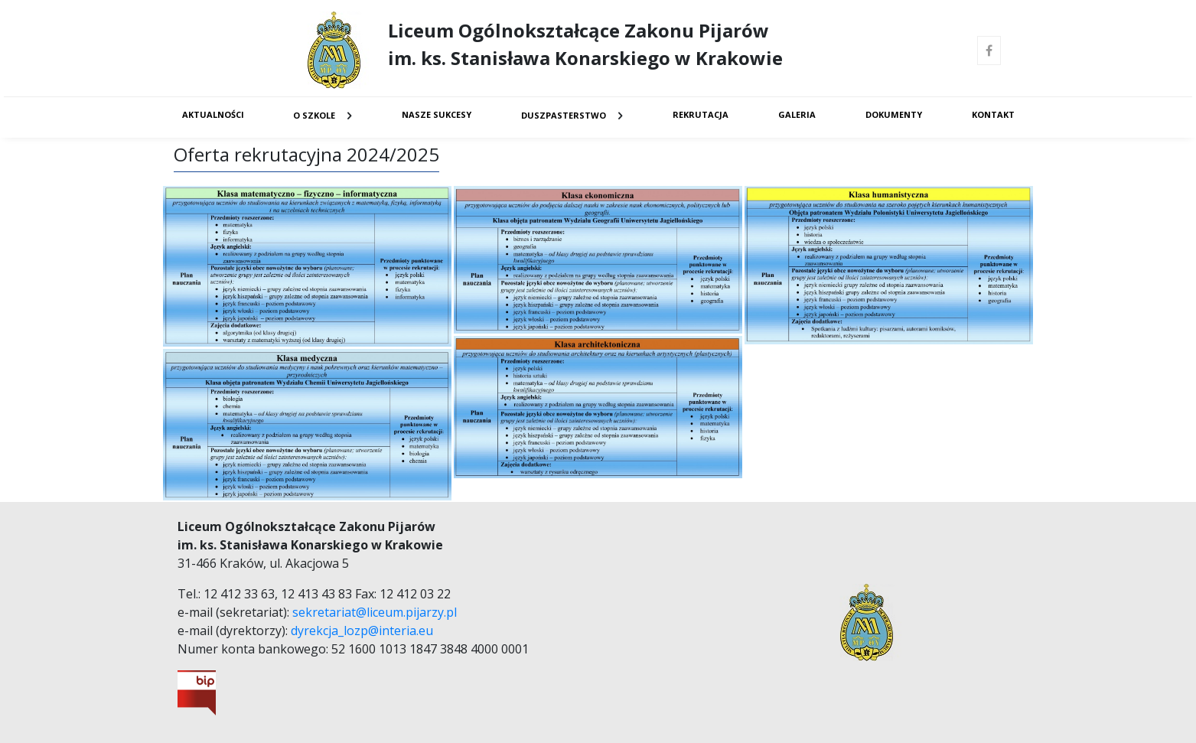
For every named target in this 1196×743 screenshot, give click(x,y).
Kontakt (993, 114)
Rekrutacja (700, 114)
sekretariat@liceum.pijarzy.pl (374, 612)
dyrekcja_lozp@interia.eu (362, 630)
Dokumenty (893, 114)
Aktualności (213, 114)
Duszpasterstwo (563, 115)
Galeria (797, 114)
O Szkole (314, 115)
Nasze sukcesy (436, 114)
